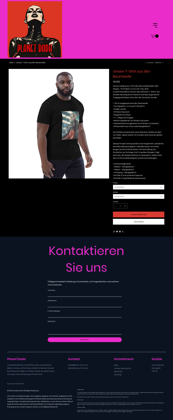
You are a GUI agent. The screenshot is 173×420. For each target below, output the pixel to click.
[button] (155, 36)
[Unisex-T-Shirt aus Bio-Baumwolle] (30, 62)
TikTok (154, 371)
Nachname (52, 300)
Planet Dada (16, 359)
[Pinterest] (120, 231)
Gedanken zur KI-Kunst (78, 368)
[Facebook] (117, 231)
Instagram (156, 368)
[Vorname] (84, 294)
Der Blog (117, 375)
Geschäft (118, 371)
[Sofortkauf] (138, 222)
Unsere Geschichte (122, 368)
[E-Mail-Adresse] (84, 315)
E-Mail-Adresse (54, 311)
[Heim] (11, 62)
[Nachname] (84, 305)
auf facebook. (158, 365)
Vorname (51, 290)
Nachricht (51, 321)
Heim (116, 365)
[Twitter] (123, 231)
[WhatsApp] (114, 231)
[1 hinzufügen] (125, 205)
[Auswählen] (138, 187)
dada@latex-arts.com (78, 365)
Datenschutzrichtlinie (15, 384)
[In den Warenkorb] (138, 214)
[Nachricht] (85, 328)
